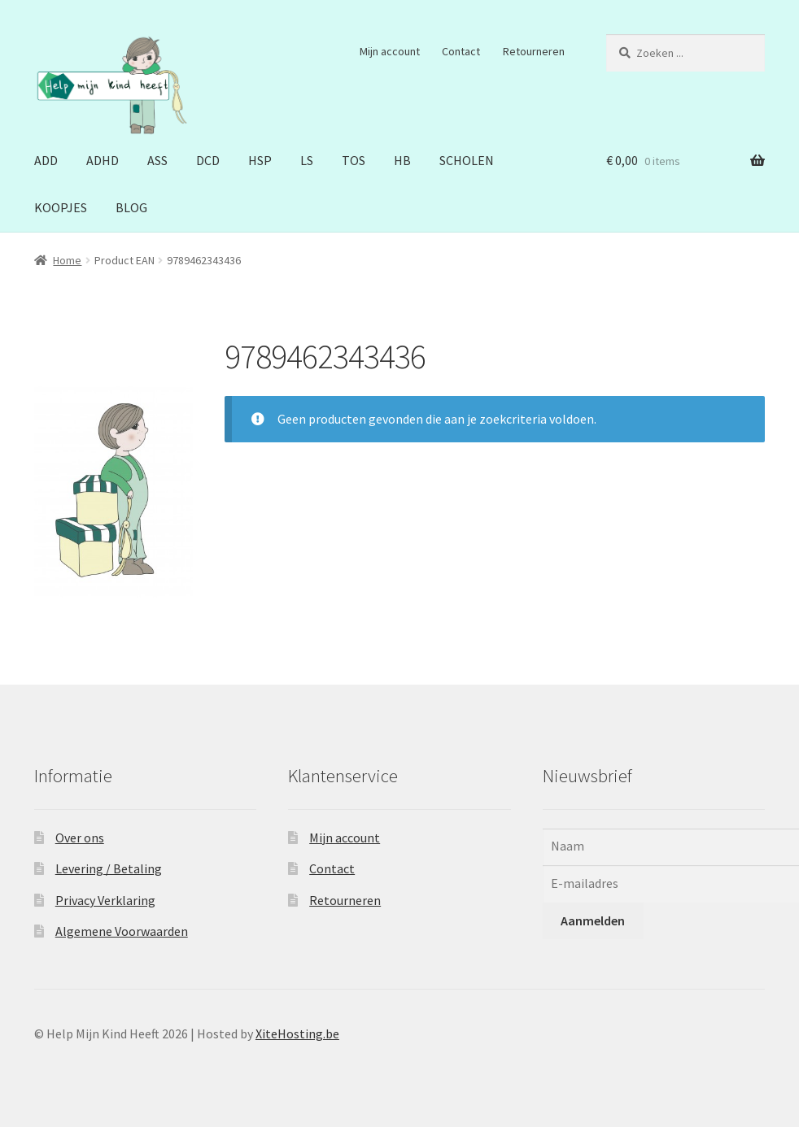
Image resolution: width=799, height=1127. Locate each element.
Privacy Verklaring (105, 900)
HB (402, 160)
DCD (208, 160)
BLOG (131, 207)
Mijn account (390, 51)
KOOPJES (60, 207)
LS (306, 160)
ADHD (102, 160)
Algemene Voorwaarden (121, 931)
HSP (260, 160)
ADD (46, 160)
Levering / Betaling (108, 868)
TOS (353, 160)
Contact (461, 51)
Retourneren (534, 51)
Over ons (79, 837)
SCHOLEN (466, 160)
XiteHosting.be (297, 1033)
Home (67, 260)
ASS (157, 160)
